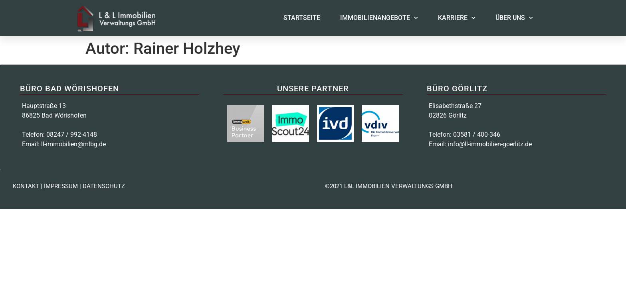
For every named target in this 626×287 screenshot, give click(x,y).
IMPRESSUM (60, 186)
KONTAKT (26, 186)
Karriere (456, 18)
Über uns (514, 18)
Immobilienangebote (379, 18)
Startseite (301, 18)
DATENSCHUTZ (104, 186)
